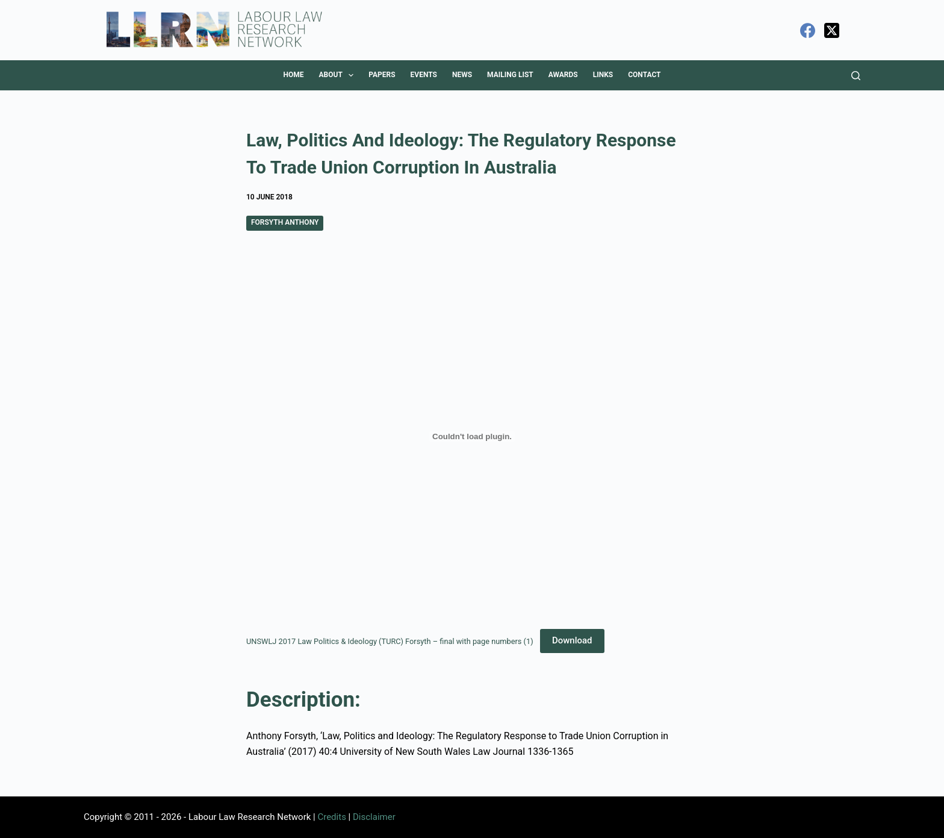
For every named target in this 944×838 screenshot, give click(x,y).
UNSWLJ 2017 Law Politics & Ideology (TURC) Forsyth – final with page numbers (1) (389, 640)
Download (572, 640)
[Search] (855, 75)
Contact (644, 74)
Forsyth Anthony (284, 222)
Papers (381, 74)
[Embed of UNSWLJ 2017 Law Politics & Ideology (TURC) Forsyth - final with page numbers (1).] (472, 437)
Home (293, 74)
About (338, 75)
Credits (331, 816)
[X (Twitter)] (831, 30)
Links (603, 74)
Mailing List (510, 74)
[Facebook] (807, 30)
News (462, 74)
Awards (563, 74)
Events (424, 74)
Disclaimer (374, 816)
